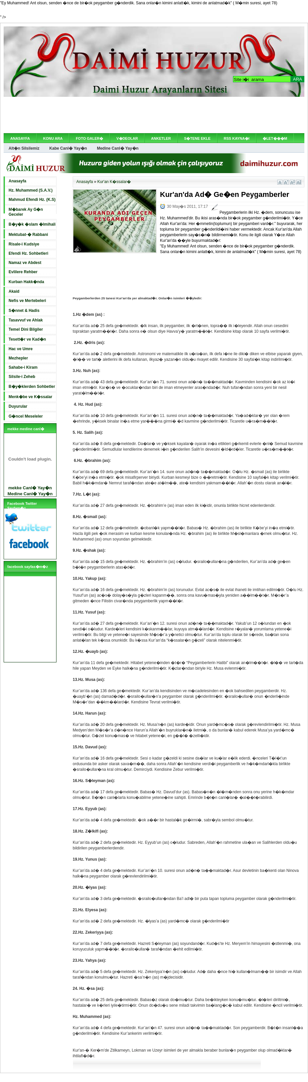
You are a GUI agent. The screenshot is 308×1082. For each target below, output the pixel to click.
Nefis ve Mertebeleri (27, 300)
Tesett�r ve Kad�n (27, 339)
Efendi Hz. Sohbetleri (28, 253)
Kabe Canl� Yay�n (68, 148)
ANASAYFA (20, 138)
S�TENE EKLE (197, 138)
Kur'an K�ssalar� (114, 181)
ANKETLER (161, 138)
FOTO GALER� (89, 138)
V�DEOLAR (127, 138)
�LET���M (275, 138)
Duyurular (18, 406)
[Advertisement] (154, 115)
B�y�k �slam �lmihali (32, 224)
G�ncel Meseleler (26, 416)
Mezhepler (18, 358)
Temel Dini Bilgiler (26, 329)
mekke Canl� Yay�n (30, 487)
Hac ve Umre (21, 349)
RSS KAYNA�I (237, 138)
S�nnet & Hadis (24, 310)
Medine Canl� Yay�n (117, 148)
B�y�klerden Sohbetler (32, 386)
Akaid (14, 291)
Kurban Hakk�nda (26, 282)
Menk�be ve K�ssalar (30, 396)
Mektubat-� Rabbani (28, 234)
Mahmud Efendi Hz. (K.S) (32, 199)
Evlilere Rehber (23, 272)
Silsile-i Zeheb (22, 376)
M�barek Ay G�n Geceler (26, 212)
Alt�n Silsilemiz (24, 148)
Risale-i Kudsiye (24, 244)
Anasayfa (17, 181)
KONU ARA (53, 138)
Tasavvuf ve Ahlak (26, 320)
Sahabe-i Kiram (23, 367)
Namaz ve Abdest (25, 262)
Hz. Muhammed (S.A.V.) (31, 190)
